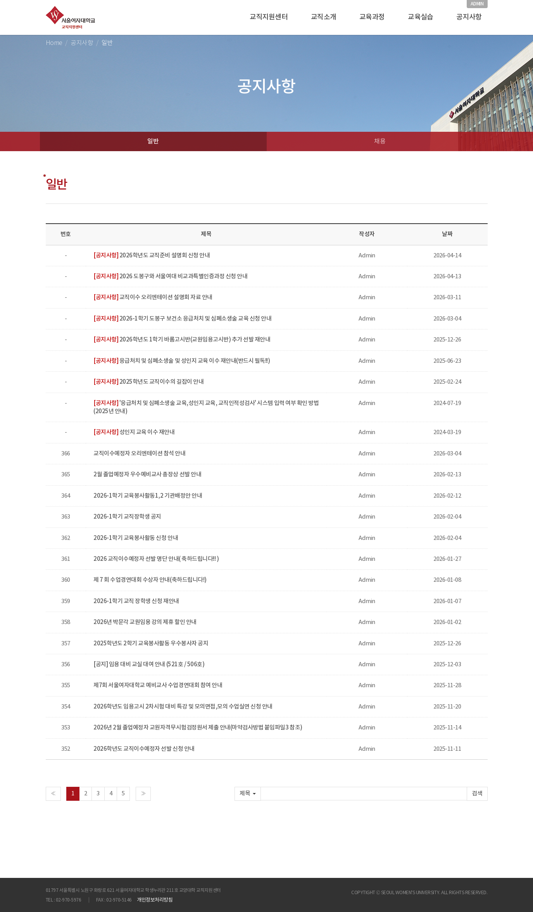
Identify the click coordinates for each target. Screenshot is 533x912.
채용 (379, 141)
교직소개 (323, 17)
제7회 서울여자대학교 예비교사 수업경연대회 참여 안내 (157, 685)
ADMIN (477, 4)
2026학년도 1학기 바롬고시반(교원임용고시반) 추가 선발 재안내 (181, 339)
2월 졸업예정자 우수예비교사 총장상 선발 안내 (147, 474)
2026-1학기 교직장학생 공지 (127, 517)
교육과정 (372, 17)
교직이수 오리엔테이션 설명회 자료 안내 (152, 297)
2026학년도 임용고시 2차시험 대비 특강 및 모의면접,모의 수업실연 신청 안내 (183, 706)
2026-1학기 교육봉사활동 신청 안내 (135, 538)
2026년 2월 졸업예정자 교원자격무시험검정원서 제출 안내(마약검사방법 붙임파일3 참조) (197, 727)
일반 (153, 141)
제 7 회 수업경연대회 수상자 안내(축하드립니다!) (150, 580)
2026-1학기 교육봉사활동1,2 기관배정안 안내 (147, 496)
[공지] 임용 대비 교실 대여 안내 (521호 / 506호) (148, 664)
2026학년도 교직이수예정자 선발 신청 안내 (143, 749)
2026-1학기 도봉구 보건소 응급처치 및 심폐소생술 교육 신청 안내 (182, 318)
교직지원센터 (269, 17)
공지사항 (468, 17)
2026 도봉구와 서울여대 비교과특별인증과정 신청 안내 (170, 276)
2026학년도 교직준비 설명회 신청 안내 (151, 255)
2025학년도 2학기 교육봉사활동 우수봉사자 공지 (150, 643)
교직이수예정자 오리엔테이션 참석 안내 (139, 453)
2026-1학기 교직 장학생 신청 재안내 (136, 601)
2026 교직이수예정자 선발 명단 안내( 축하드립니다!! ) (156, 559)
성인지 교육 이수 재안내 (133, 432)
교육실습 (420, 17)
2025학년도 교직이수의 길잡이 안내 (148, 382)
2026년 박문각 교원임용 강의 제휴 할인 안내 (145, 622)
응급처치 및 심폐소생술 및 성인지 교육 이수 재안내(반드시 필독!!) (181, 361)
